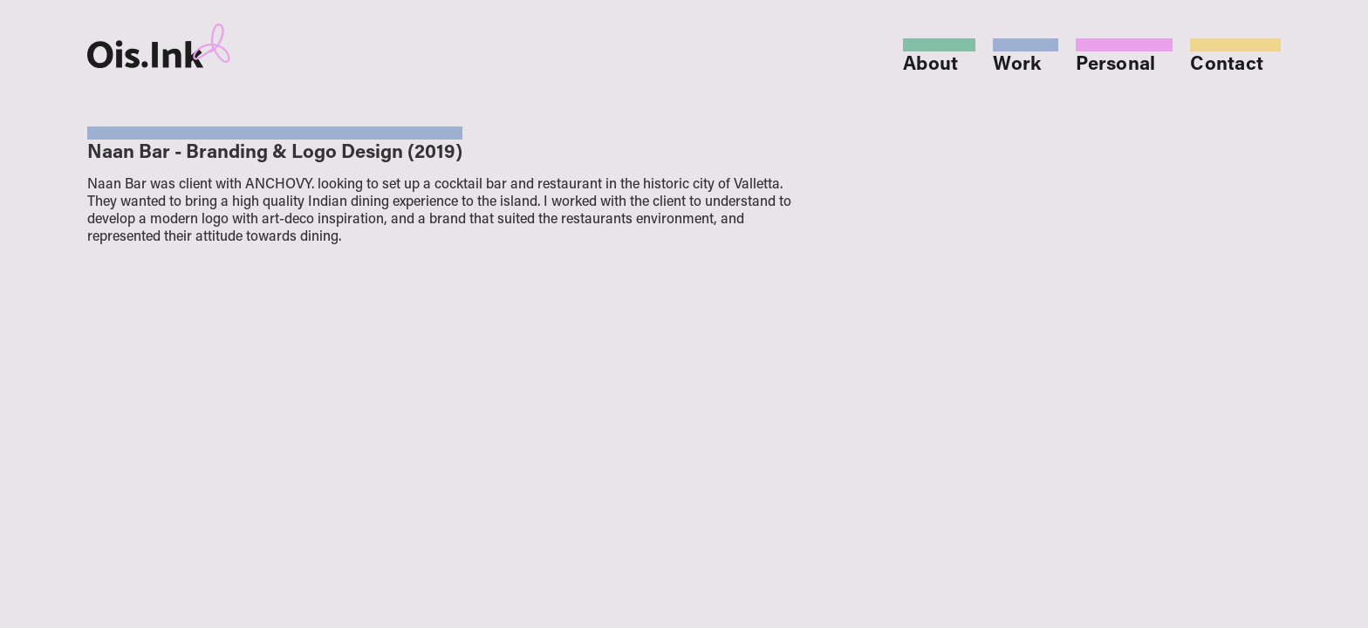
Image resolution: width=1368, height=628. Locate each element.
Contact (1226, 65)
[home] (206, 46)
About (930, 65)
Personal (1115, 65)
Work (1017, 65)
